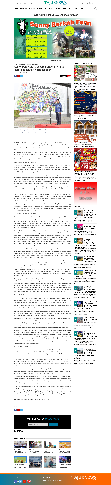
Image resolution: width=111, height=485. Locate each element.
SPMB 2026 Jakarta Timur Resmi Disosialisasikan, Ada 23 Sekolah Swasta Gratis (20, 452)
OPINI (81, 8)
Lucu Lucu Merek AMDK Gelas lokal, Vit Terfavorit (90, 319)
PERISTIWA (23, 8)
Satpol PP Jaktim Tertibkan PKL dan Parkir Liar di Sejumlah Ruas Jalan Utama (35, 452)
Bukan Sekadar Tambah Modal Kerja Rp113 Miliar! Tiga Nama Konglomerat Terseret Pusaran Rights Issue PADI (85, 289)
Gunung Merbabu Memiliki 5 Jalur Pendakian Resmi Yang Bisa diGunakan (90, 259)
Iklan (60, 480)
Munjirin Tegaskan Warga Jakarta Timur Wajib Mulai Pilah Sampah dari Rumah (50, 452)
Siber (49, 480)
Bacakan (63, 76)
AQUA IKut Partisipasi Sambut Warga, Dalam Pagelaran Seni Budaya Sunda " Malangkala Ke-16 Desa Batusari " (65, 468)
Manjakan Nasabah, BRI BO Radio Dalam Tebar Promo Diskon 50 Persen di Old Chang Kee (64, 452)
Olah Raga (35, 64)
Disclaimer (55, 480)
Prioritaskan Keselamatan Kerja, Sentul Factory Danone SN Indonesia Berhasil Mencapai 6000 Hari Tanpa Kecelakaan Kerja (85, 336)
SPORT (65, 8)
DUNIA (45, 8)
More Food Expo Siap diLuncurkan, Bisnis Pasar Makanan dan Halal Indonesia (90, 227)
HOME (16, 8)
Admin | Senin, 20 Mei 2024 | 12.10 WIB (22, 72)
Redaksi (44, 480)
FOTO (71, 8)
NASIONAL (32, 8)
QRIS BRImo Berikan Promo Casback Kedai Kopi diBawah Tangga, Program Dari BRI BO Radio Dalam (20, 467)
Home (15, 64)
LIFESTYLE (58, 8)
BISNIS (51, 8)
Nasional (28, 64)
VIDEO (76, 8)
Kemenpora (22, 64)
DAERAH (39, 8)
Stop (69, 76)
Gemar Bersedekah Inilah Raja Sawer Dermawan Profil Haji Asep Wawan (90, 213)
